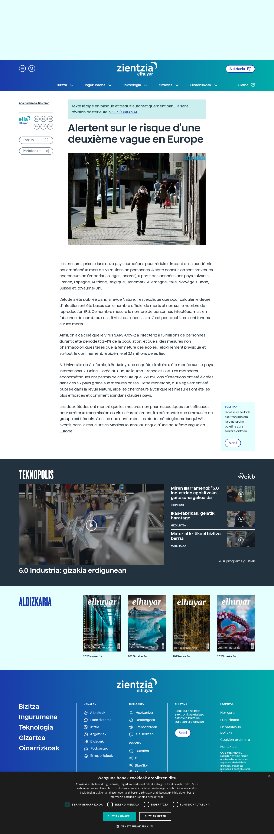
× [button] (269, 776)
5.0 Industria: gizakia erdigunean (72, 570)
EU (36, 118)
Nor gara (227, 713)
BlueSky (138, 765)
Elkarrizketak (97, 720)
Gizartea (32, 737)
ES (43, 118)
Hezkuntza (141, 713)
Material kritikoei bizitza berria (196, 536)
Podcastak (96, 748)
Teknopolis (36, 474)
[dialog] (137, 803)
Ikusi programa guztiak (236, 561)
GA (50, 126)
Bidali (233, 443)
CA (43, 126)
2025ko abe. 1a (137, 656)
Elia (176, 106)
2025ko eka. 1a (226, 656)
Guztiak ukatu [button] (155, 816)
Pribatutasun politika (230, 730)
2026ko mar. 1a (92, 656)
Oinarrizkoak (39, 748)
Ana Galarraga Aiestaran (34, 103)
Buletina (246, 85)
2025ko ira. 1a (181, 656)
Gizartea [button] (169, 85)
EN (36, 126)
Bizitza (29, 706)
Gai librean (141, 734)
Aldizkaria (240, 69)
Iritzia (91, 727)
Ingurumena (38, 717)
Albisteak (94, 713)
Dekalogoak (142, 720)
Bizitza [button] (65, 85)
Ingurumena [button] (98, 85)
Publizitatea (229, 720)
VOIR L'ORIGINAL (123, 112)
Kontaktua (228, 747)
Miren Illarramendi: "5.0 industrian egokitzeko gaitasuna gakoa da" (195, 493)
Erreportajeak (98, 756)
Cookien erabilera (235, 740)
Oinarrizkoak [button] (204, 85)
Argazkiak (95, 734)
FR (50, 118)
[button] (22, 68)
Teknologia (36, 727)
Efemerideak (143, 727)
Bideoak (94, 741)
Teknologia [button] (135, 85)
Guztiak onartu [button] (119, 816)
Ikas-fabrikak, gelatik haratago (193, 515)
